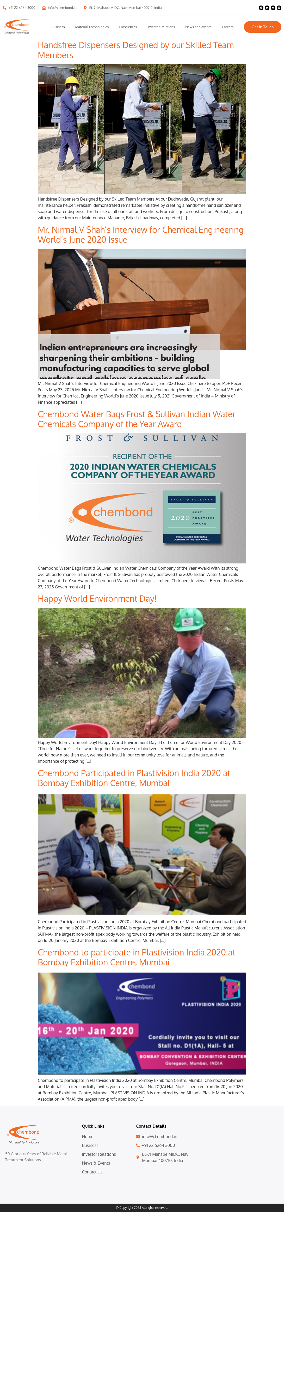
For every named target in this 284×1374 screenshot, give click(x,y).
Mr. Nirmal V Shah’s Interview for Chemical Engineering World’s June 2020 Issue (141, 234)
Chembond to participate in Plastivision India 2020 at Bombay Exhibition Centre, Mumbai (136, 957)
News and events (198, 27)
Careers (227, 27)
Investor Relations (161, 27)
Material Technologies (92, 27)
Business (58, 27)
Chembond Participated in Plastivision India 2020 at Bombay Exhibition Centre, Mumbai (134, 778)
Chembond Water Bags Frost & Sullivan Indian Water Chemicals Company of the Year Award (137, 419)
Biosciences (128, 27)
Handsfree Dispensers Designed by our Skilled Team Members (136, 50)
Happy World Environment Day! (97, 598)
